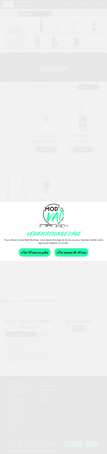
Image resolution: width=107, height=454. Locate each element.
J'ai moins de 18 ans (71, 252)
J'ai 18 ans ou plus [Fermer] (34, 252)
